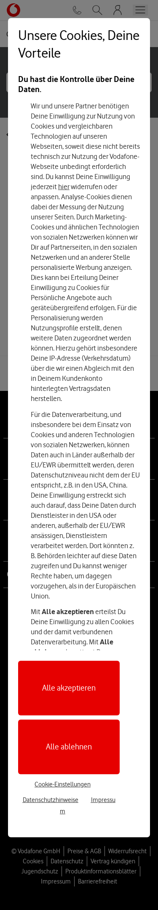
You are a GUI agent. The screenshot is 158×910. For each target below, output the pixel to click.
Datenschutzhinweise (50, 800)
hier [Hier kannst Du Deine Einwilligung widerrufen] (64, 186)
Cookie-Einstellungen (63, 784)
